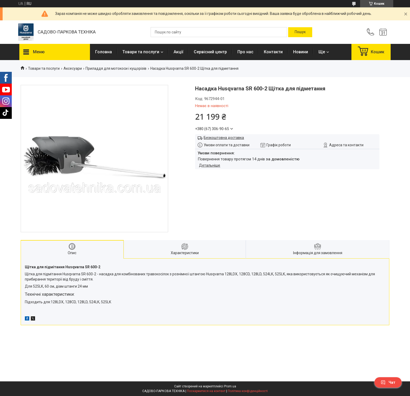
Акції (178, 51)
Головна (103, 51)
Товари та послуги (140, 51)
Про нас (245, 51)
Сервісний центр (210, 51)
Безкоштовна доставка (224, 138)
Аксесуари (73, 68)
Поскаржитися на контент (206, 391)
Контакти (273, 51)
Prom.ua (230, 386)
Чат (388, 382)
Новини (300, 51)
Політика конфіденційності (248, 391)
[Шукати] (300, 32)
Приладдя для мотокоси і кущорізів (116, 68)
